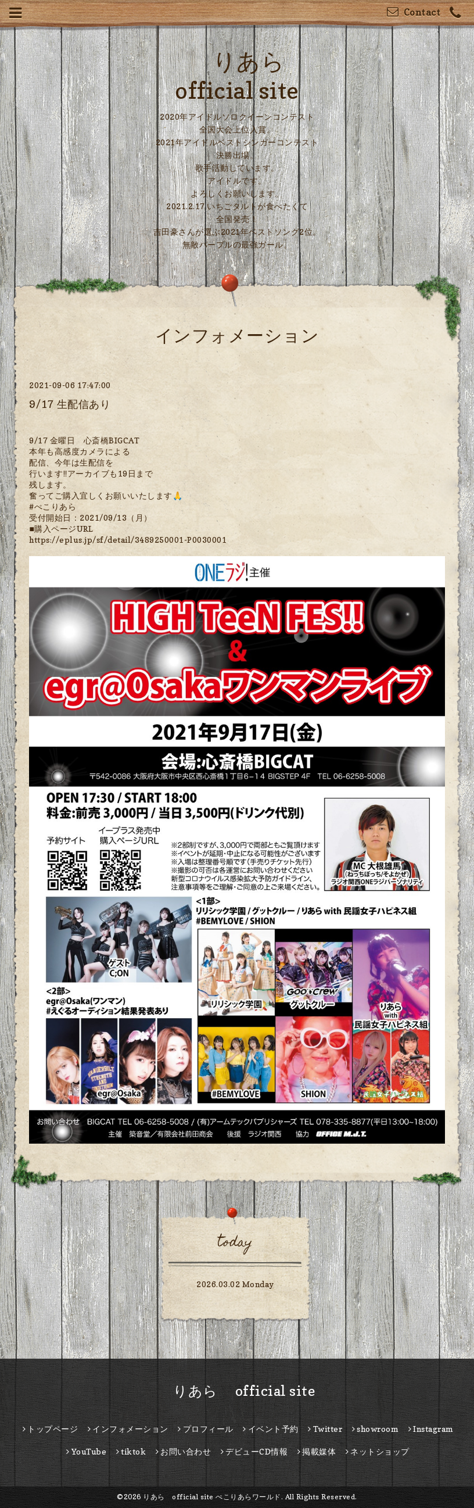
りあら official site (237, 1390)
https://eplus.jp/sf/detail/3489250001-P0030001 (128, 540)
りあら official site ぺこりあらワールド (212, 1496)
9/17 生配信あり (69, 404)
